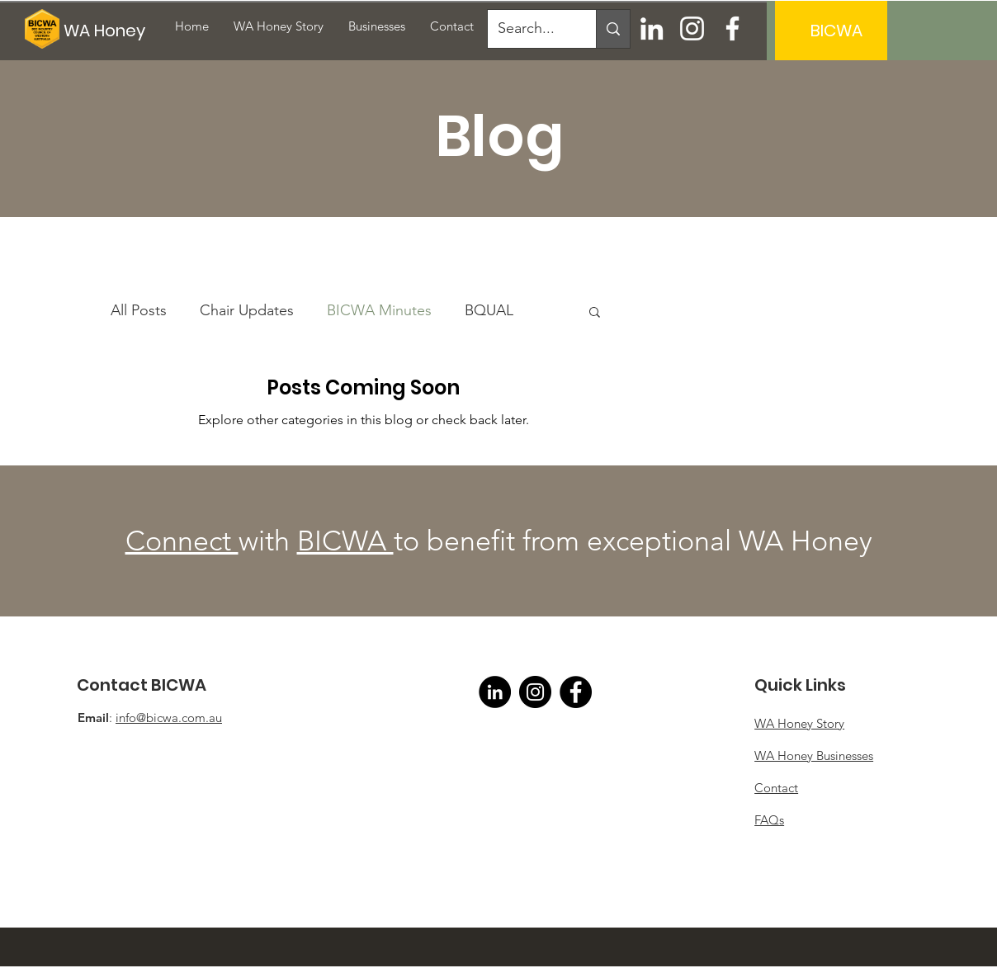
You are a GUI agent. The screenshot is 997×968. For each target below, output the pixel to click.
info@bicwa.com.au (169, 717)
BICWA (345, 541)
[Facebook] (732, 28)
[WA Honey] (111, 30)
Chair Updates (247, 310)
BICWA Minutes (379, 310)
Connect (182, 541)
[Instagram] (692, 28)
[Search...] (529, 29)
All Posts (139, 310)
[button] (594, 313)
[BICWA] (836, 30)
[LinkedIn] (652, 28)
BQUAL (489, 310)
